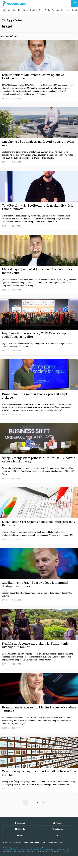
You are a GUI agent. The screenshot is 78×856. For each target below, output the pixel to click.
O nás (4, 842)
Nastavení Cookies (55, 842)
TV (19, 10)
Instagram (57, 829)
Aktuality (12, 10)
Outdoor (55, 10)
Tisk (41, 10)
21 (52, 802)
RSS (20, 836)
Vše (4, 10)
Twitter (57, 823)
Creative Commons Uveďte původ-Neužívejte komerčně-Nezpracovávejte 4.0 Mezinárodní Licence (36, 850)
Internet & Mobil (30, 10)
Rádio (47, 10)
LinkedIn (20, 829)
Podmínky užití (15, 842)
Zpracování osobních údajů (34, 842)
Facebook (20, 823)
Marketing (65, 10)
